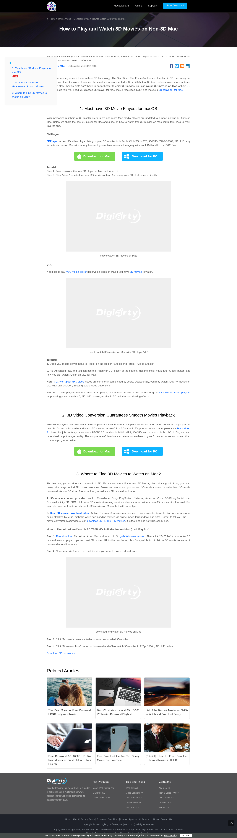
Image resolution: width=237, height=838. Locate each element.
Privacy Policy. (170, 835)
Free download (65, 536)
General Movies (81, 19)
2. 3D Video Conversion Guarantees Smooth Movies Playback (28, 85)
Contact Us (166, 819)
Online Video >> (133, 802)
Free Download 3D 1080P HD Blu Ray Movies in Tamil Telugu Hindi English (69, 760)
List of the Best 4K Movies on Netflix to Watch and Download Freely (167, 712)
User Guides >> (166, 797)
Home (52, 19)
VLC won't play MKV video (69, 381)
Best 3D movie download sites (69, 513)
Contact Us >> (165, 802)
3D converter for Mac (171, 90)
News (156, 819)
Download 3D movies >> (61, 653)
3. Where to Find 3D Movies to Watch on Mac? (29, 95)
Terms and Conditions (107, 819)
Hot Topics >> (132, 807)
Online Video (64, 19)
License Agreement (130, 819)
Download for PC (144, 156)
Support (152, 5)
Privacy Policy (88, 819)
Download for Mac (97, 156)
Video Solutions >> (134, 793)
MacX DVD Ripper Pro (103, 788)
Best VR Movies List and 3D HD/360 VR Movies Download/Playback (118, 712)
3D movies (136, 271)
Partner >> (164, 807)
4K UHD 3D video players (174, 392)
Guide (138, 5)
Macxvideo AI (121, 5)
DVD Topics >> (133, 788)
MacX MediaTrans (101, 797)
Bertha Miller (59, 66)
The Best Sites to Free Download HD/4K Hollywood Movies (69, 712)
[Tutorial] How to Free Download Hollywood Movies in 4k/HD (167, 758)
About (76, 819)
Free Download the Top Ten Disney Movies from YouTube (118, 758)
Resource (146, 819)
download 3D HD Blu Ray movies (106, 521)
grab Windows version (132, 536)
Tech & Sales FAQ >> (169, 793)
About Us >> (164, 788)
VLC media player (76, 271)
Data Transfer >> (134, 797)
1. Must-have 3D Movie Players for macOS (32, 70)
